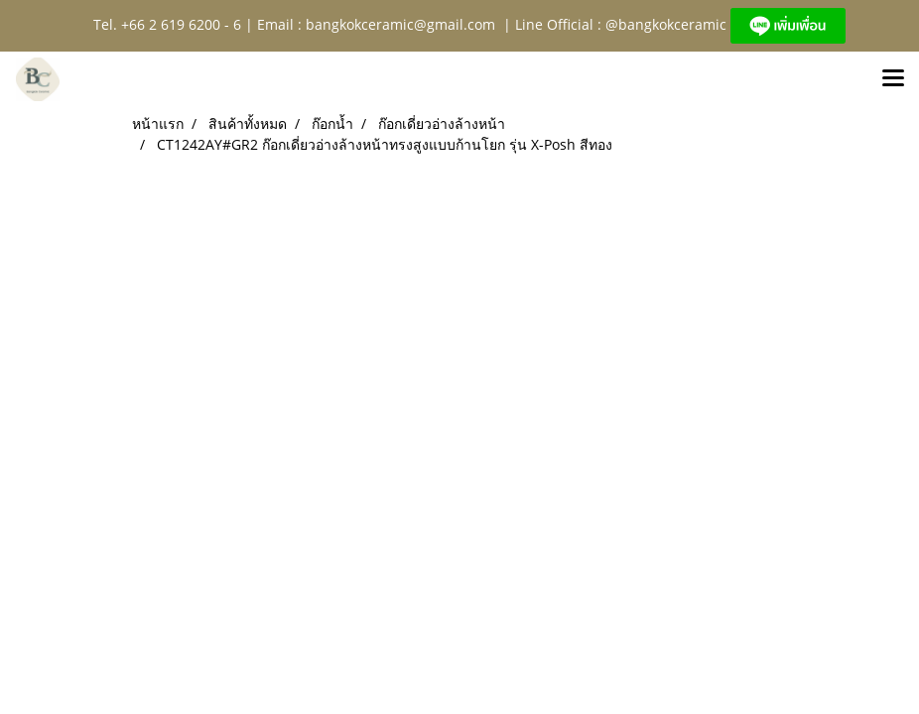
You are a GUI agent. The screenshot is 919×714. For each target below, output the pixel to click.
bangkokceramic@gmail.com (400, 24)
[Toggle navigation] (893, 79)
